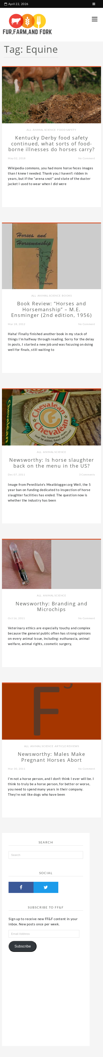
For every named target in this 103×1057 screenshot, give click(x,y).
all (29, 129)
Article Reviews (67, 746)
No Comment (86, 158)
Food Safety (66, 129)
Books (67, 295)
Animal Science (44, 129)
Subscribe (22, 946)
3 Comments (87, 474)
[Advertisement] (46, 997)
